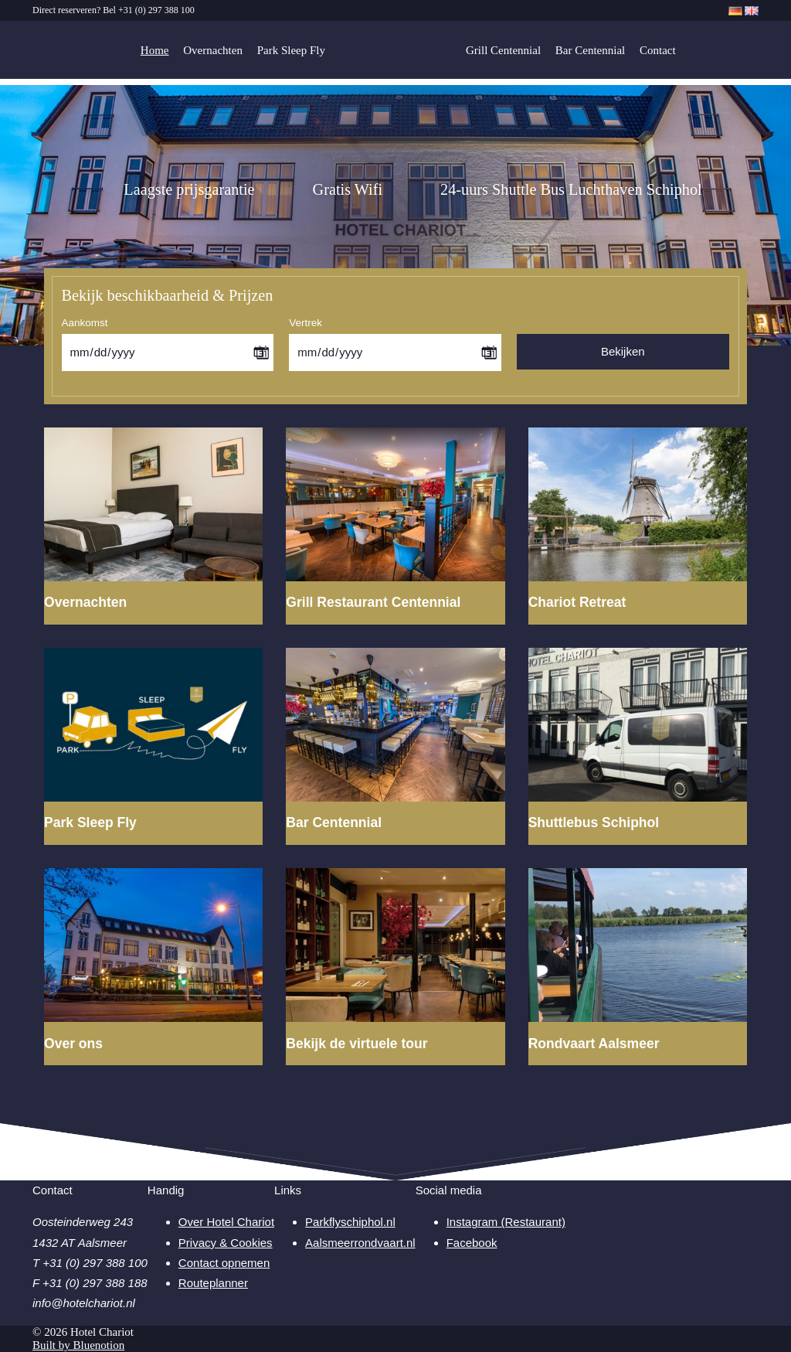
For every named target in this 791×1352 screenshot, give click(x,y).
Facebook (471, 1242)
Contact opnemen (224, 1262)
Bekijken (623, 351)
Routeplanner (213, 1282)
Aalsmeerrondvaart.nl (360, 1242)
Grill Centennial (503, 49)
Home (155, 49)
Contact (658, 49)
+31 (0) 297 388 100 (156, 10)
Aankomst (85, 323)
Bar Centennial (590, 49)
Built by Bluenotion (78, 1345)
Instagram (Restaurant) (505, 1221)
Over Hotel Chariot (226, 1221)
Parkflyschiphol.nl (350, 1221)
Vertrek (305, 323)
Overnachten (213, 49)
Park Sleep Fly (291, 49)
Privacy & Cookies (225, 1242)
